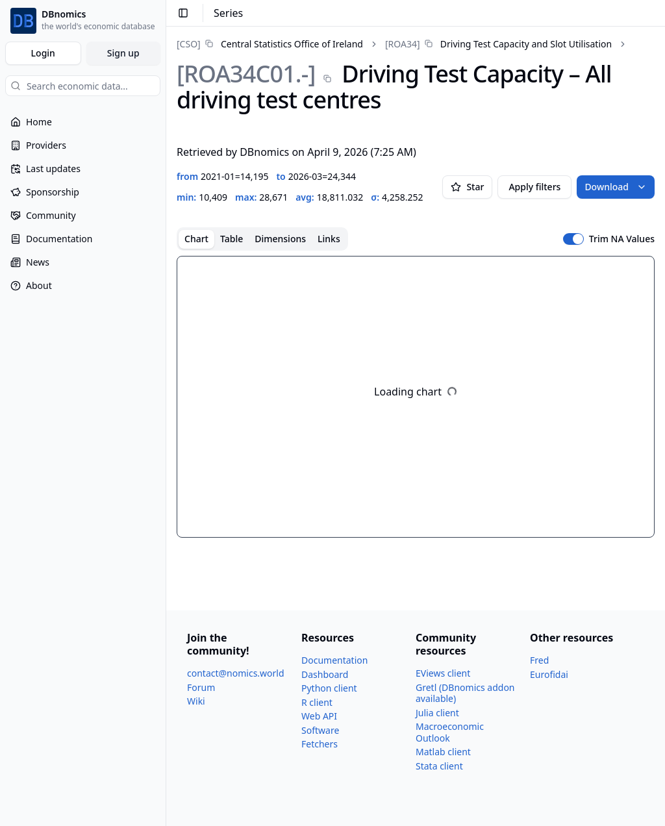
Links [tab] (329, 238)
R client (316, 702)
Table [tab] (231, 238)
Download (615, 187)
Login (43, 53)
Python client (329, 688)
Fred (539, 660)
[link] (270, 44)
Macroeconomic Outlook (450, 732)
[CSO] (189, 44)
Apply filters (534, 187)
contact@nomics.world (235, 673)
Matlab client (443, 751)
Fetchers (319, 744)
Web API (319, 716)
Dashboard (324, 674)
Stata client (439, 766)
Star (467, 187)
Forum (201, 687)
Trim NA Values (622, 239)
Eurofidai (549, 674)
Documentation (334, 660)
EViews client (443, 673)
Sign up (123, 53)
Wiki (196, 701)
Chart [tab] (196, 238)
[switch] (573, 239)
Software (320, 730)
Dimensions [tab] (280, 238)
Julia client (437, 713)
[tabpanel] (416, 397)
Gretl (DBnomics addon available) (465, 693)
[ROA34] (402, 44)
